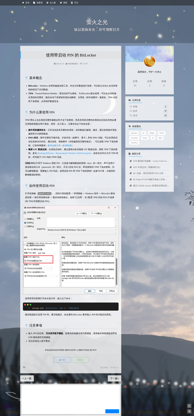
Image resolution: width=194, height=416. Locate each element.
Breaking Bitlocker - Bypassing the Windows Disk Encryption (64, 153)
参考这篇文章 (54, 145)
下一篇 (114, 378)
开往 (74, 3)
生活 (135, 115)
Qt (153, 138)
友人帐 (51, 3)
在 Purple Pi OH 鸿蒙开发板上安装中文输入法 (149, 179)
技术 (135, 111)
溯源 (63, 3)
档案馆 (38, 3)
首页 (26, 3)
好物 (135, 106)
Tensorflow (134, 143)
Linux (152, 133)
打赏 (62, 360)
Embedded (134, 133)
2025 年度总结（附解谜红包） (146, 167)
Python (145, 138)
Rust (160, 138)
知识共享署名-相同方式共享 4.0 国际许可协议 (71, 350)
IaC (143, 133)
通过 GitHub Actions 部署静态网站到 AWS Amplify (149, 185)
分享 (80, 360)
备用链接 (67, 145)
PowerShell (134, 138)
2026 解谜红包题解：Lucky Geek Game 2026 (149, 161)
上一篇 (27, 378)
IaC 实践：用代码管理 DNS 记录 (147, 173)
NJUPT (162, 133)
